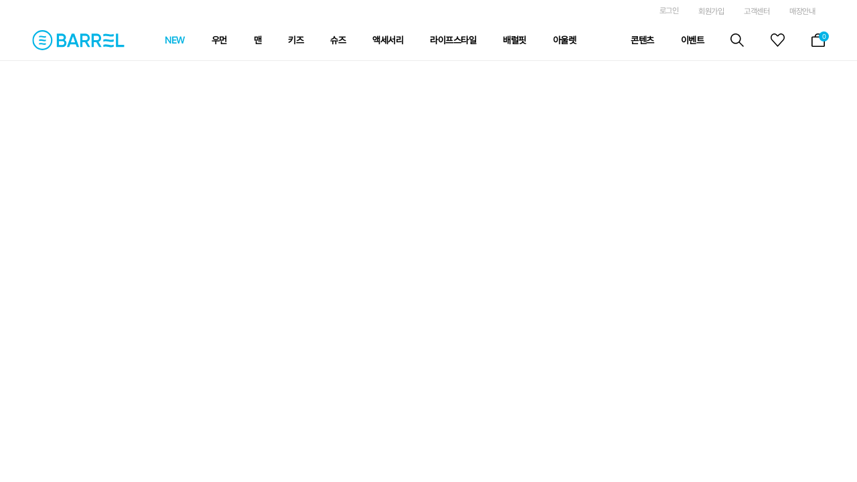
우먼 (219, 40)
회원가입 (711, 11)
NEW (175, 40)
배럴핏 (514, 40)
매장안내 (802, 11)
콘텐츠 (642, 40)
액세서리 (387, 40)
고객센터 (756, 11)
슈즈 (337, 40)
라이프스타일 (453, 40)
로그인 (669, 10)
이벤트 (692, 40)
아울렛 (564, 40)
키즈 (295, 40)
